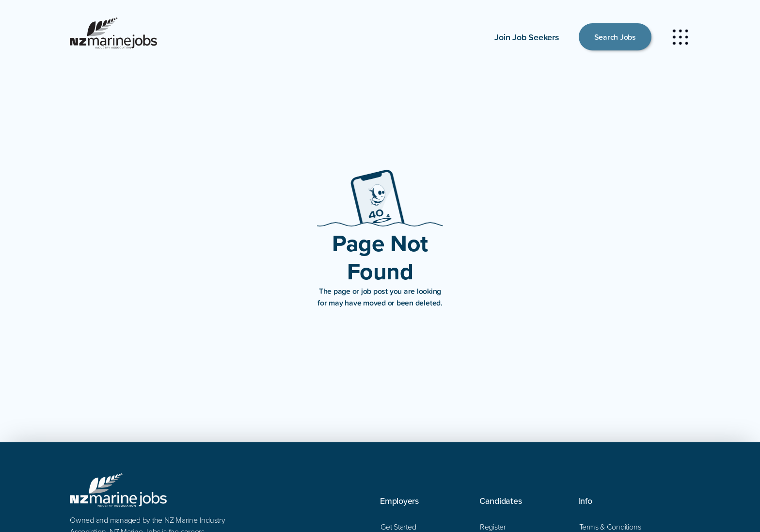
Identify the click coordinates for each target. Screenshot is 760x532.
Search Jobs (615, 37)
